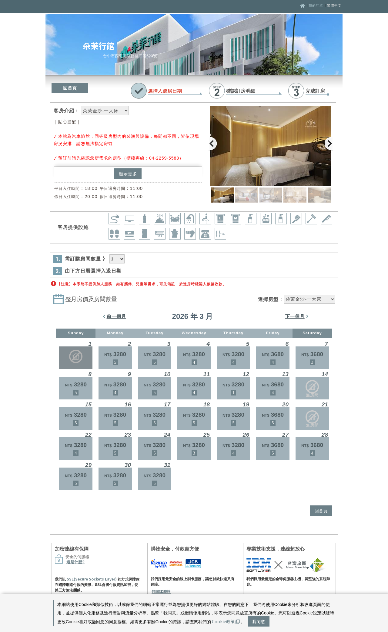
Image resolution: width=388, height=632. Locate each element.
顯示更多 (128, 173)
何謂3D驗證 (161, 591)
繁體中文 (334, 5)
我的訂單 (316, 5)
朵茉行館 (98, 45)
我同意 (258, 621)
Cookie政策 (226, 621)
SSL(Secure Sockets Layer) (92, 578)
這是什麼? (75, 562)
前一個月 (116, 316)
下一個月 (295, 316)
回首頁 (70, 88)
